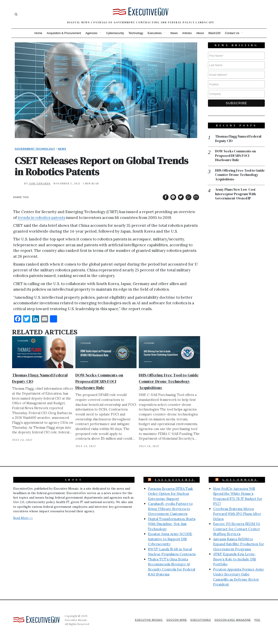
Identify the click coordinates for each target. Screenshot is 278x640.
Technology (135, 33)
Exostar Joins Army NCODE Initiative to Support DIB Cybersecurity (170, 539)
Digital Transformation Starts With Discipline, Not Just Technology (171, 524)
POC (257, 619)
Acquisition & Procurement (64, 33)
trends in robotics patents (41, 217)
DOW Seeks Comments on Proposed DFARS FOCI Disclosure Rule (99, 381)
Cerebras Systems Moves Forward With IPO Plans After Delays (237, 514)
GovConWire (240, 480)
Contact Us (232, 33)
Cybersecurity (115, 33)
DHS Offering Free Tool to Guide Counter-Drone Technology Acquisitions (169, 381)
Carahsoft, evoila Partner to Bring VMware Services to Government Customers (170, 509)
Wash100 (214, 33)
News (174, 33)
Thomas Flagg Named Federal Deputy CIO (238, 138)
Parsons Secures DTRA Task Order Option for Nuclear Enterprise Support (170, 493)
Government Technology (35, 148)
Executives (155, 33)
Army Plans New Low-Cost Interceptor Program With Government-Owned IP (235, 194)
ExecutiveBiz (175, 480)
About (200, 33)
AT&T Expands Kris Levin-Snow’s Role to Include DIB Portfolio (234, 559)
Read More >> (23, 518)
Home (38, 33)
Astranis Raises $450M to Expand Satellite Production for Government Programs (238, 544)
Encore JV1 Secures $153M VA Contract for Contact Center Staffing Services (236, 529)
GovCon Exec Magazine (232, 619)
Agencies (91, 33)
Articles (187, 33)
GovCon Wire (176, 619)
